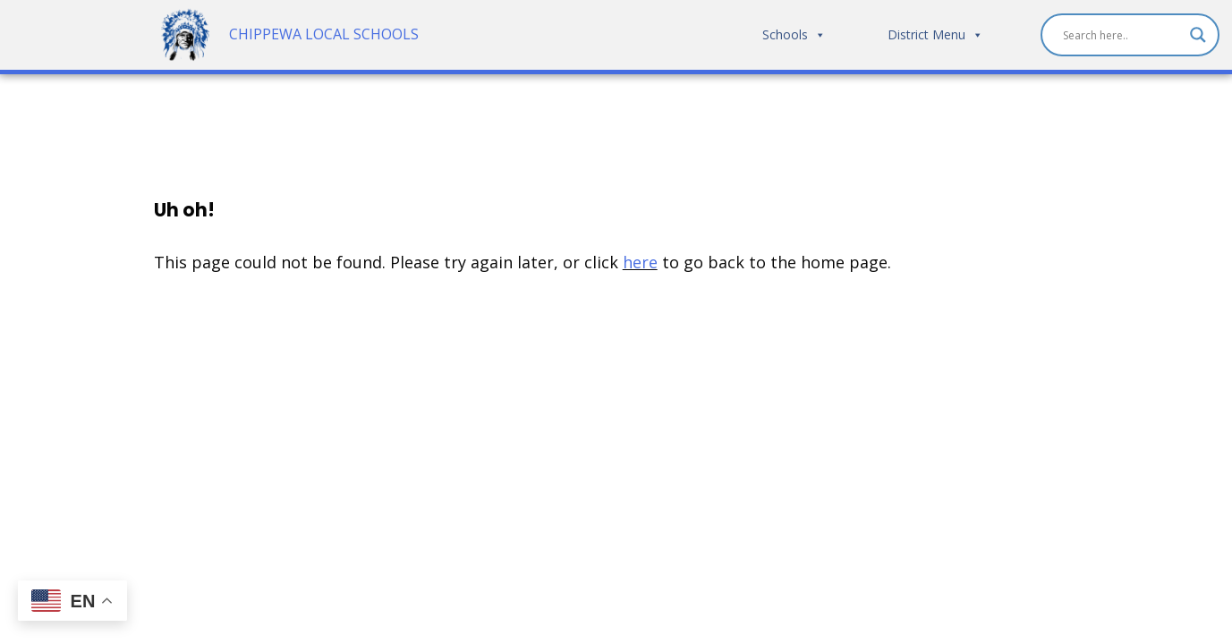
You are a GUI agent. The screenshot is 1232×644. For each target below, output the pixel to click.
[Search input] (1122, 35)
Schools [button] (794, 36)
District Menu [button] (935, 36)
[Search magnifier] (1198, 35)
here (640, 263)
